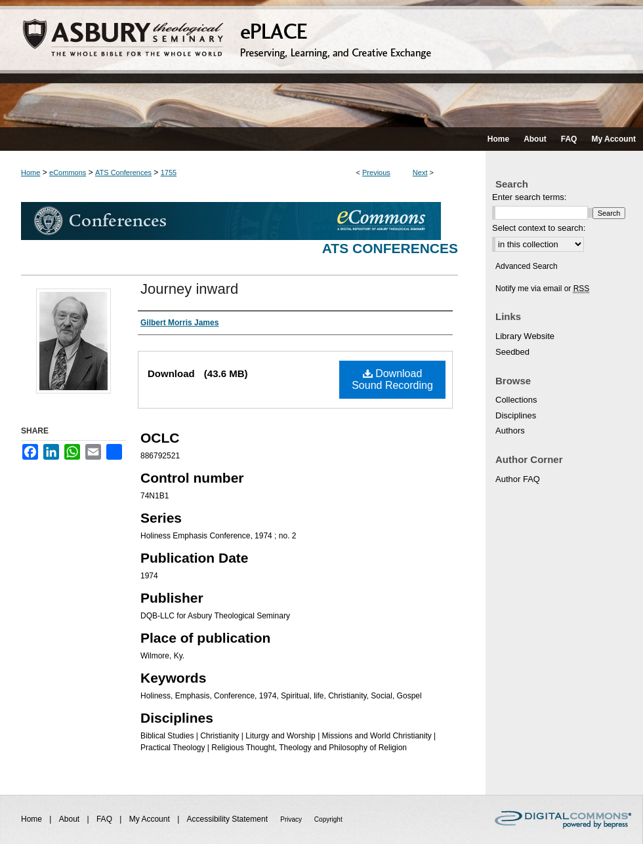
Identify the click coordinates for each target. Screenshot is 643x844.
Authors (510, 430)
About (70, 819)
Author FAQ (517, 479)
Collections (516, 400)
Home (30, 172)
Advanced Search (526, 266)
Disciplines (515, 415)
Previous (376, 172)
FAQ (105, 819)
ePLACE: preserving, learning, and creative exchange (321, 63)
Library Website (524, 336)
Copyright (328, 819)
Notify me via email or (542, 288)
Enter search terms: (529, 197)
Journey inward (189, 289)
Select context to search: (538, 228)
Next (420, 172)
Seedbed (512, 352)
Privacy (292, 819)
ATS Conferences (123, 172)
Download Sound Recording (392, 379)
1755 (168, 172)
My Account (150, 819)
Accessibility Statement (228, 819)
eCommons (67, 172)
